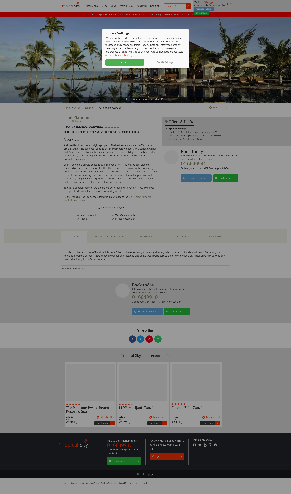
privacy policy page (123, 55)
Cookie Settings (165, 62)
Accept (125, 62)
